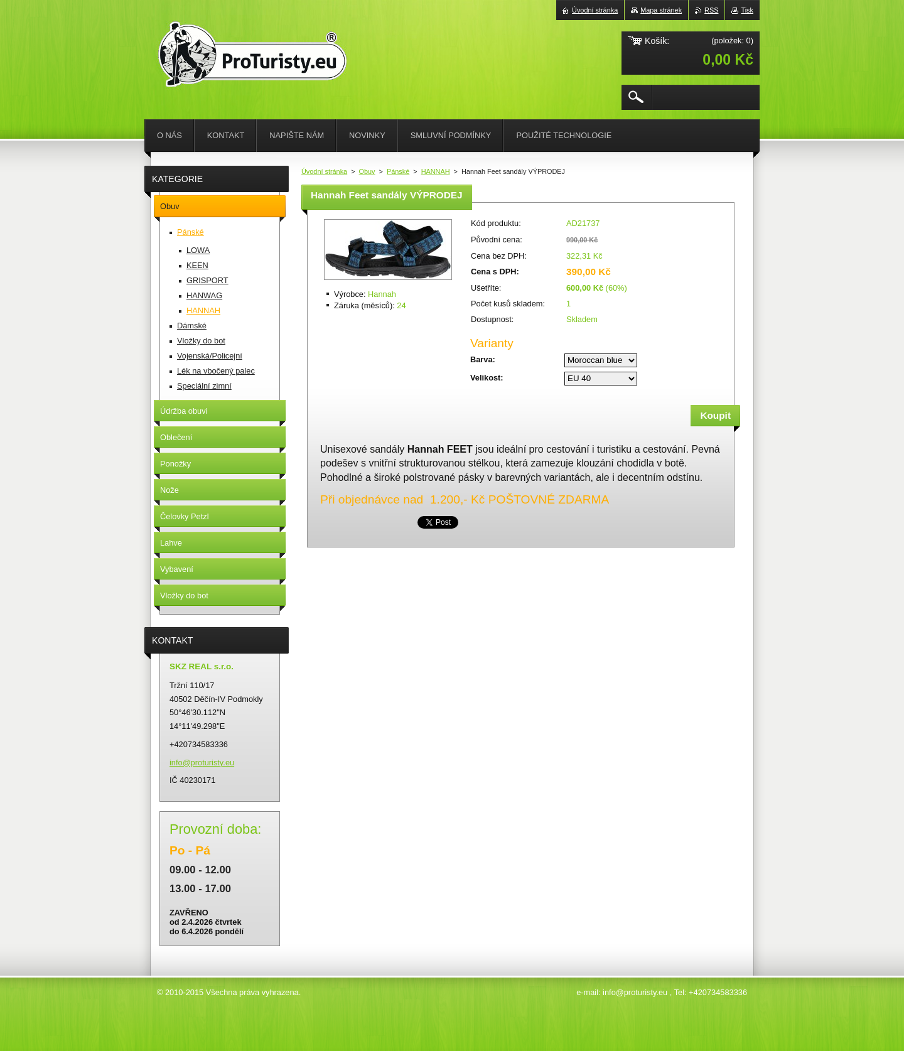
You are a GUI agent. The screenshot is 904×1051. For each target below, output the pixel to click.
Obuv (367, 171)
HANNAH (435, 171)
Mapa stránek (661, 10)
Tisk (747, 10)
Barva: (482, 359)
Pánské (398, 171)
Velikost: (486, 377)
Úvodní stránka (324, 171)
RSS (711, 10)
